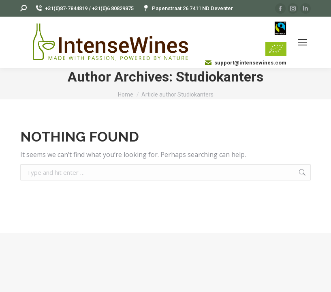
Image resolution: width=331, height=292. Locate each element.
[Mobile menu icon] (303, 42)
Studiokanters (219, 77)
